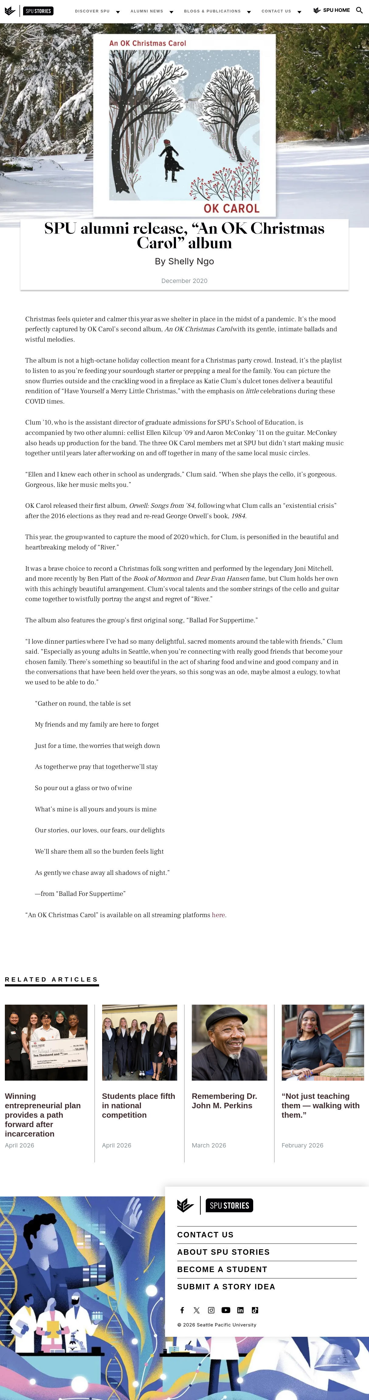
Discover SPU (92, 11)
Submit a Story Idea (226, 1286)
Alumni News (147, 11)
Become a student (222, 1269)
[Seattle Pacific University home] (332, 11)
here (218, 915)
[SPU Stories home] (29, 15)
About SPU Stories (223, 1252)
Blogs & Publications (212, 11)
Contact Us (276, 11)
